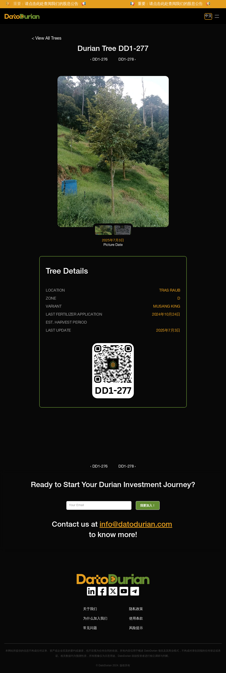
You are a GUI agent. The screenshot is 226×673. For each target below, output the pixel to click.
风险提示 (136, 628)
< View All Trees (46, 39)
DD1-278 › (127, 60)
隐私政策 (136, 609)
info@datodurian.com (136, 525)
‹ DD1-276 (99, 60)
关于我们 (90, 609)
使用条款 (136, 618)
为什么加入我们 (95, 618)
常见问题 (90, 628)
